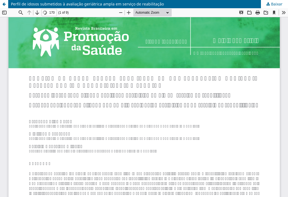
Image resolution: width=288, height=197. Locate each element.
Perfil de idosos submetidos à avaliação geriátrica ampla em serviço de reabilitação (87, 4)
